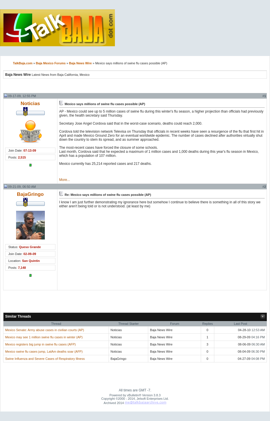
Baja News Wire (80, 63)
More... (64, 180)
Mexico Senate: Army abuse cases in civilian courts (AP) (44, 330)
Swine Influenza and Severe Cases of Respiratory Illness (45, 358)
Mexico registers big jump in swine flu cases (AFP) (40, 344)
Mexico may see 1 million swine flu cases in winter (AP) (44, 337)
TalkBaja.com (22, 63)
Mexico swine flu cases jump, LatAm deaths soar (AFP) (44, 351)
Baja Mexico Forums (51, 63)
